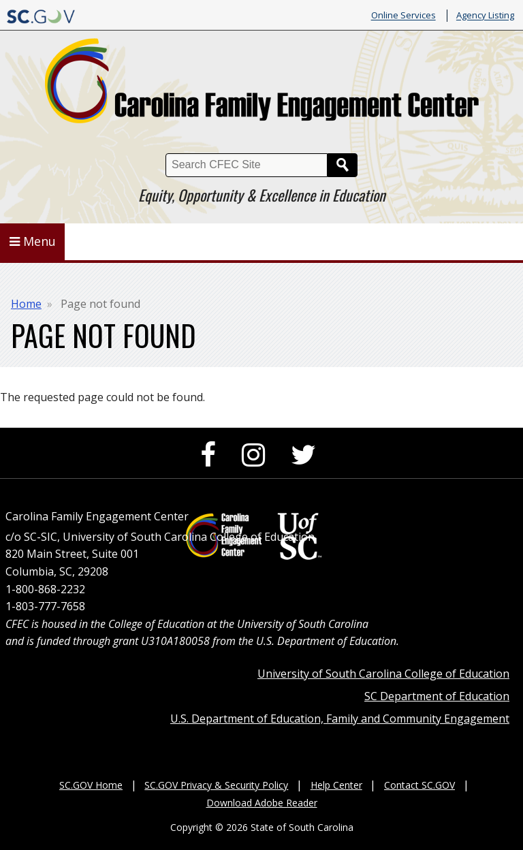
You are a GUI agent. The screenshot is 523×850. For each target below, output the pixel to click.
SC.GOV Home (91, 784)
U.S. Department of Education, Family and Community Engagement (339, 718)
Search (343, 165)
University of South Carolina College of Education (383, 673)
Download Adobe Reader (261, 802)
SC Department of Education (436, 696)
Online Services (403, 16)
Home (26, 303)
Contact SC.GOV (419, 784)
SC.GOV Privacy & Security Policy (216, 784)
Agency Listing (485, 16)
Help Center (336, 784)
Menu (33, 241)
